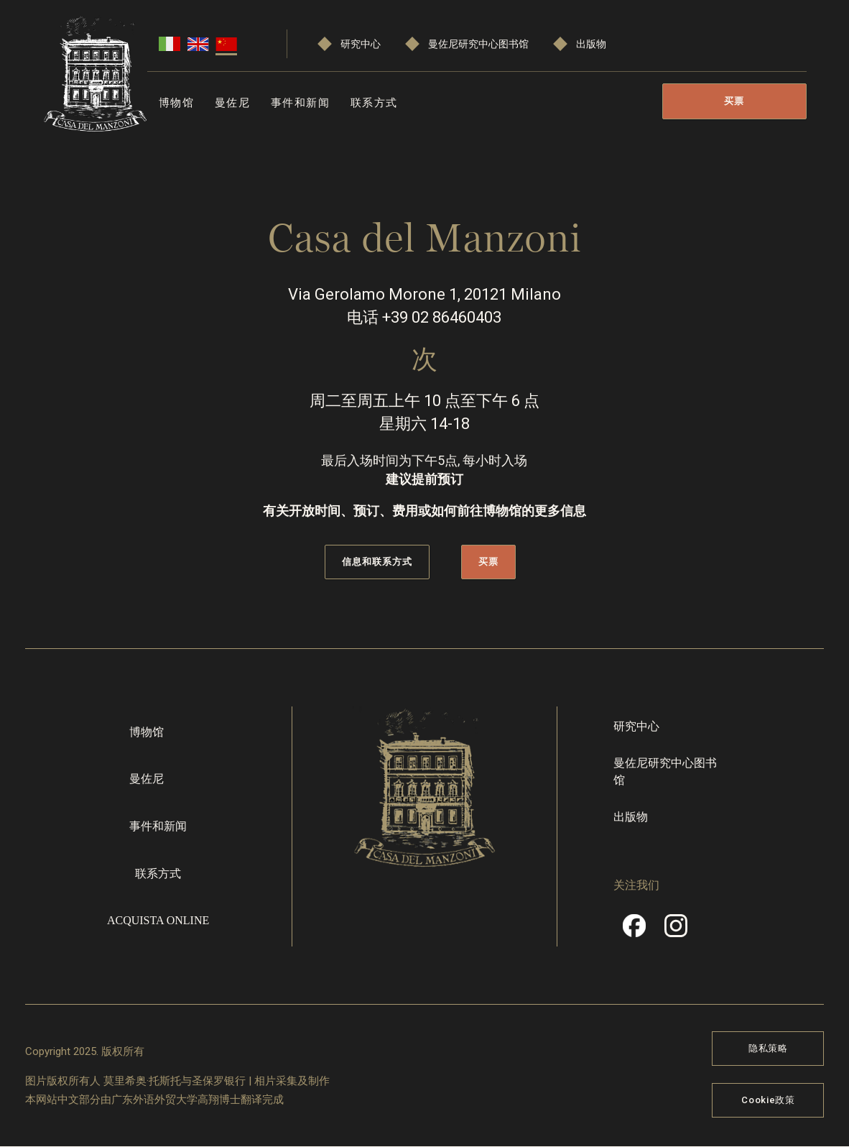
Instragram (675, 930)
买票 (734, 101)
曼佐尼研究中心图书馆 (478, 44)
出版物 (591, 44)
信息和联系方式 (377, 561)
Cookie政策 (767, 1100)
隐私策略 (768, 1048)
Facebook (634, 930)
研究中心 (360, 44)
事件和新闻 (300, 103)
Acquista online (158, 920)
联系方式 (374, 103)
